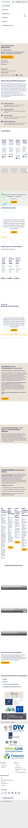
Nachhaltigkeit (18, 767)
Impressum (12, 722)
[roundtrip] (21, 75)
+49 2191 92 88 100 (7, 50)
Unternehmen (5, 17)
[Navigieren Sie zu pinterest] (19, 793)
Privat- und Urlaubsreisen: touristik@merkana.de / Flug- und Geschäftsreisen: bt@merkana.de (14, 52)
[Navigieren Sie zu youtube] (9, 793)
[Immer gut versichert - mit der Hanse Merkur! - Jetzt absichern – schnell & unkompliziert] (17, 542)
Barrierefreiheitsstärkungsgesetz (7, 780)
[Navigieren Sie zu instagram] (5, 793)
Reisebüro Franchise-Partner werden (20, 770)
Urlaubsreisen (5, 9)
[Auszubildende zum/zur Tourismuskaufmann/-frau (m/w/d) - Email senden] (5, 399)
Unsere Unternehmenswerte (20, 772)
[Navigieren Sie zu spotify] (15, 793)
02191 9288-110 (20, 156)
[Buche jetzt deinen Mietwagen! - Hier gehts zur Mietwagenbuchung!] (10, 547)
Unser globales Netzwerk (7, 25)
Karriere (16, 765)
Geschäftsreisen (5, 13)
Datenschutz (6, 722)
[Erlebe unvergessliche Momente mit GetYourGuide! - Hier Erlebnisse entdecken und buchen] (24, 549)
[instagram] (14, 75)
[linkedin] (16, 75)
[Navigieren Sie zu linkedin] (12, 793)
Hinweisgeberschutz (4, 783)
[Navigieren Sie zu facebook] (2, 793)
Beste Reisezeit (4, 765)
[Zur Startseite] (14, 798)
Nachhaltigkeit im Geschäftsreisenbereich (12, 686)
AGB (2, 722)
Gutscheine (4, 21)
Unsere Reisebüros (6, 5)
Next (26, 152)
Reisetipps (5, 681)
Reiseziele (5, 679)
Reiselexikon (3, 767)
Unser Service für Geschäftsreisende (11, 684)
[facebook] (12, 75)
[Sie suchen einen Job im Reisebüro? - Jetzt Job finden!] (5, 663)
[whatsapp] (19, 75)
